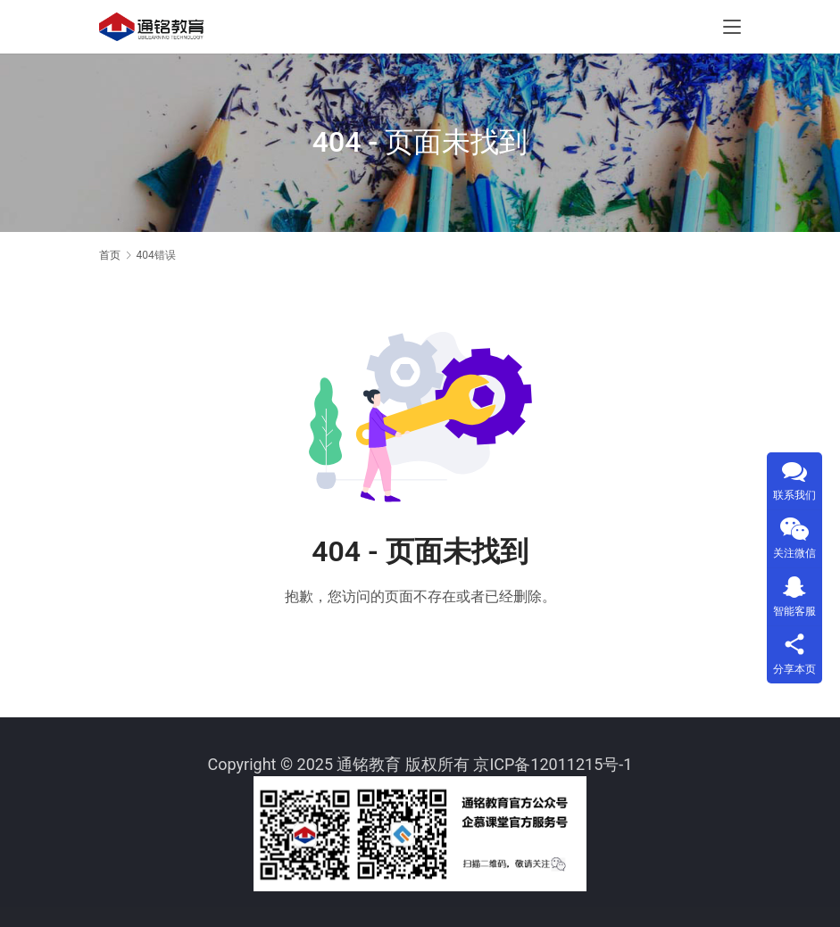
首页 (110, 255)
